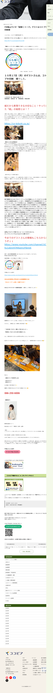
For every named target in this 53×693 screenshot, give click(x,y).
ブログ (23, 670)
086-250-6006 (12, 393)
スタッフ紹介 (25, 662)
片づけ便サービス (35, 670)
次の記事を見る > (42, 544)
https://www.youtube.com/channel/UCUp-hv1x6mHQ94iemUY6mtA (21, 275)
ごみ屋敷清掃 (35, 666)
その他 (7, 600)
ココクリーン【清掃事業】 (11, 583)
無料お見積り (44, 662)
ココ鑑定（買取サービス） (35, 672)
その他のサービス (9, 577)
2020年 (7, 623)
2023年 (7, 616)
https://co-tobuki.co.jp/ (17, 123)
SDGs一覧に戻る (26, 551)
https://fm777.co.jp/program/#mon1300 (14, 40)
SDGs (6, 588)
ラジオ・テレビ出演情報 (11, 593)
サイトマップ (44, 664)
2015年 (7, 636)
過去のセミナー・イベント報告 (12, 590)
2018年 (7, 628)
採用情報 (24, 674)
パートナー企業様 (9, 598)
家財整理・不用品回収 (10, 572)
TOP (23, 658)
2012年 (7, 643)
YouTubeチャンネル (25, 664)
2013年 (7, 641)
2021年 (7, 621)
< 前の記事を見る (10, 544)
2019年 (7, 626)
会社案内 (24, 660)
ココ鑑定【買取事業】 (10, 580)
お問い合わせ (44, 660)
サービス (34, 658)
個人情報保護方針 (44, 658)
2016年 (7, 633)
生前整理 (7, 567)
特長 (23, 666)
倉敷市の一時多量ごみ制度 (35, 668)
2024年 (7, 613)
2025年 (7, 610)
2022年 (7, 618)
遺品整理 (7, 564)
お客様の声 (8, 585)
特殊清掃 (7, 570)
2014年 (7, 638)
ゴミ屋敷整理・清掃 (10, 575)
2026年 (7, 608)
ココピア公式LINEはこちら (13, 526)
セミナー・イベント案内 (11, 559)
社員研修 (7, 595)
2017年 (7, 631)
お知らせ (7, 562)
